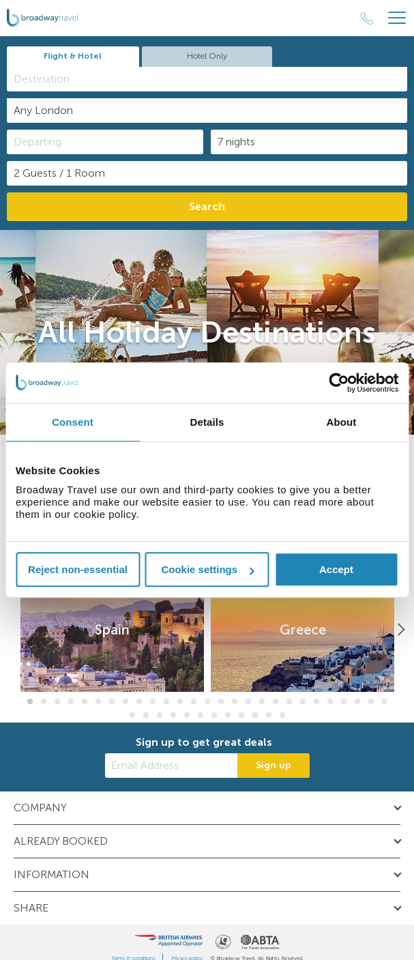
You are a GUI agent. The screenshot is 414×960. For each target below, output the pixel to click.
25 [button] (357, 702)
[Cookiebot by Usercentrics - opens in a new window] (338, 383)
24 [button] (344, 702)
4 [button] (71, 702)
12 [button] (180, 702)
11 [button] (166, 702)
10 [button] (153, 702)
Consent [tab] (72, 422)
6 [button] (98, 702)
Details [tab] (207, 422)
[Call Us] (367, 18)
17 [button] (248, 702)
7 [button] (112, 702)
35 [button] (228, 716)
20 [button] (289, 702)
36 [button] (241, 716)
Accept (336, 569)
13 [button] (194, 702)
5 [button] (84, 702)
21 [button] (303, 702)
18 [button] (262, 702)
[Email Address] (171, 765)
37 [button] (255, 716)
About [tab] (342, 422)
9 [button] (139, 702)
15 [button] (221, 702)
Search (207, 206)
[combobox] (207, 79)
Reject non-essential (78, 569)
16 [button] (234, 702)
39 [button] (282, 716)
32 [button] (187, 716)
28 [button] (132, 716)
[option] (112, 629)
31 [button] (173, 716)
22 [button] (316, 702)
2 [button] (43, 702)
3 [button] (57, 702)
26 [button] (371, 702)
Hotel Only (207, 56)
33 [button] (200, 716)
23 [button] (330, 702)
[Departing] (105, 142)
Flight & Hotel (73, 56)
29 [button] (146, 716)
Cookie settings (207, 569)
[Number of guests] (207, 173)
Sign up (273, 765)
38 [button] (269, 716)
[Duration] (309, 142)
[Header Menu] (397, 18)
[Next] (400, 630)
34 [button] (214, 716)
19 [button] (275, 702)
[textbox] (214, 79)
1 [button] (30, 702)
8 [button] (125, 702)
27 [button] (384, 702)
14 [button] (207, 702)
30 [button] (159, 716)
